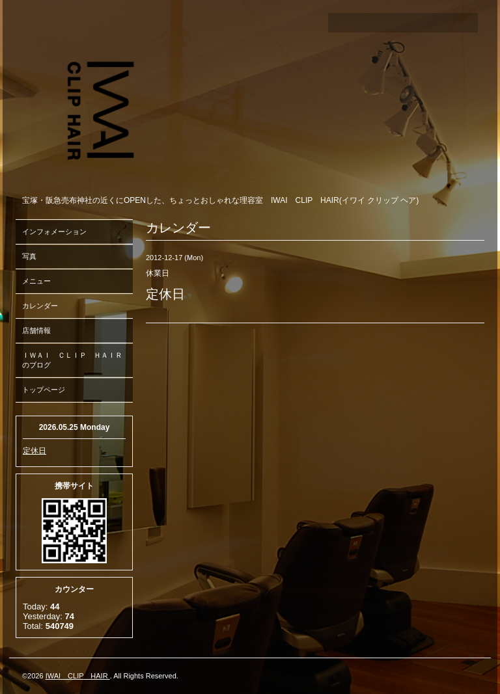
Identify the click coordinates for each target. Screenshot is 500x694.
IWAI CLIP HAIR (78, 676)
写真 (29, 256)
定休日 (34, 450)
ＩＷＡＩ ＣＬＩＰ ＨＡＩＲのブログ (72, 360)
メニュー (36, 281)
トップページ (43, 390)
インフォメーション (54, 231)
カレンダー (40, 306)
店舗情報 (36, 330)
